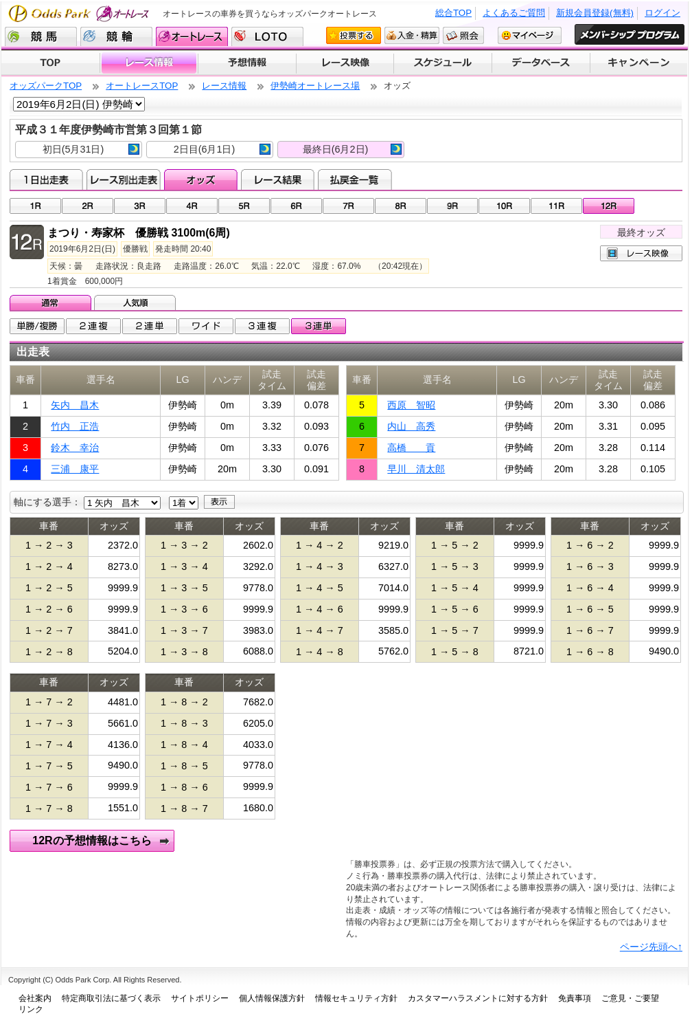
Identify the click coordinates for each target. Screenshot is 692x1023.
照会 (463, 35)
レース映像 (344, 63)
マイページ (530, 35)
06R (296, 206)
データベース (541, 63)
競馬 (41, 36)
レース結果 (277, 179)
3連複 (262, 326)
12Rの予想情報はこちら (91, 840)
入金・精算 (411, 35)
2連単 (149, 326)
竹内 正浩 (75, 426)
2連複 (93, 326)
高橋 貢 (411, 447)
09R (452, 206)
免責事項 (574, 998)
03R (139, 206)
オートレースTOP (142, 85)
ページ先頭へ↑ (651, 946)
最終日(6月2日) (352, 149)
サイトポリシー (200, 998)
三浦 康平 (75, 468)
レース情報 (149, 63)
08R (400, 206)
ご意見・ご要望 (630, 998)
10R (504, 206)
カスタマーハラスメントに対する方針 (478, 998)
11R (556, 206)
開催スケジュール (442, 63)
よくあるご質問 (514, 13)
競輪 (116, 36)
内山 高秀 (411, 426)
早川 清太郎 (416, 468)
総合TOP (453, 13)
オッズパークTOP (46, 85)
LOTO (267, 36)
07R (348, 206)
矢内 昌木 (75, 404)
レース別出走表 (123, 179)
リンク (31, 1009)
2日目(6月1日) (222, 149)
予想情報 (247, 63)
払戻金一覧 (354, 179)
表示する (219, 502)
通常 (52, 302)
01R (35, 206)
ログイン (662, 13)
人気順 (136, 302)
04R (192, 206)
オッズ (201, 179)
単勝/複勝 (37, 326)
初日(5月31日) (91, 149)
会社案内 (35, 998)
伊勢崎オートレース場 (315, 85)
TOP (50, 63)
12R (608, 206)
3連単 (318, 326)
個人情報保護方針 (272, 998)
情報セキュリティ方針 (356, 998)
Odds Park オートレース (80, 13)
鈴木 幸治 (75, 447)
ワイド (205, 326)
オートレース (192, 36)
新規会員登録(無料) (595, 13)
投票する (353, 35)
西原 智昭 (411, 404)
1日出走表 (46, 179)
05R (244, 206)
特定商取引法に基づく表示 (111, 998)
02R (87, 206)
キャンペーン (639, 63)
